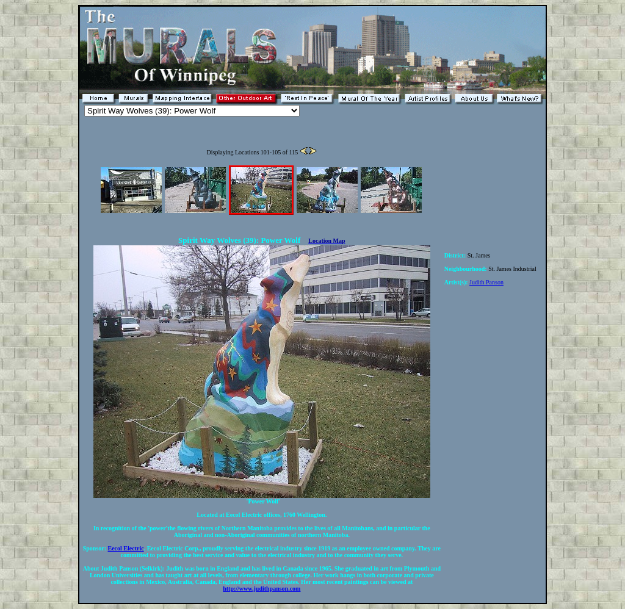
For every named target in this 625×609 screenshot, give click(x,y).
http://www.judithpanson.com (261, 588)
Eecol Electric (126, 548)
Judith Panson (486, 282)
